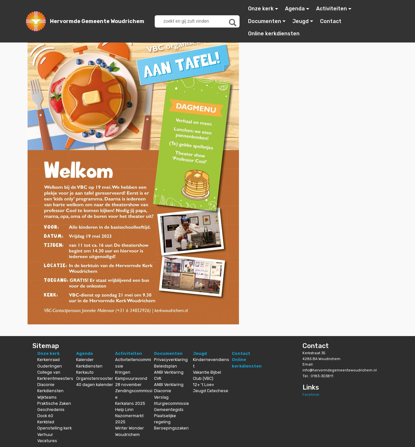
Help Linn (124, 409)
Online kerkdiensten (274, 33)
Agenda (295, 9)
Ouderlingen (49, 366)
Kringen (122, 372)
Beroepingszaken (171, 428)
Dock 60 (45, 415)
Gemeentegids (169, 409)
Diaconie (45, 384)
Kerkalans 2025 (130, 403)
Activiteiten (331, 9)
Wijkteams (47, 397)
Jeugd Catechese (210, 390)
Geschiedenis (51, 409)
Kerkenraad (48, 359)
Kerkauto (85, 372)
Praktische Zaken (54, 403)
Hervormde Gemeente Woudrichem (97, 21)
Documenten (264, 21)
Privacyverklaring (171, 359)
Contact (330, 21)
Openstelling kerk (54, 428)
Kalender (85, 359)
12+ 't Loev (203, 384)
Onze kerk (261, 9)
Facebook (310, 395)
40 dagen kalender (94, 384)
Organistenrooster (94, 378)
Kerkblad (45, 421)
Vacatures (47, 440)
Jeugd (300, 21)
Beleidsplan (165, 366)
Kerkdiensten (50, 390)
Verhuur (45, 434)
